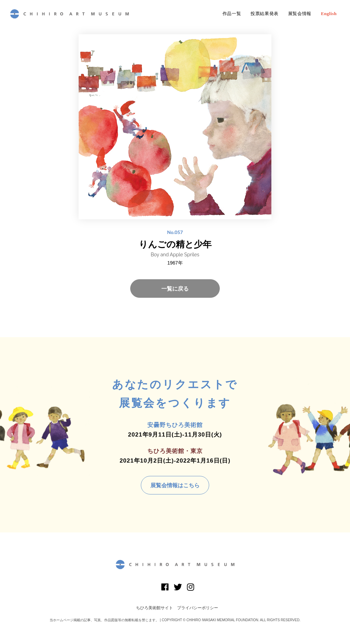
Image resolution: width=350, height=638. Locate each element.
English (329, 13)
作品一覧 (232, 13)
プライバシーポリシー (197, 607)
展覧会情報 (299, 13)
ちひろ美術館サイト (154, 607)
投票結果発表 (265, 13)
